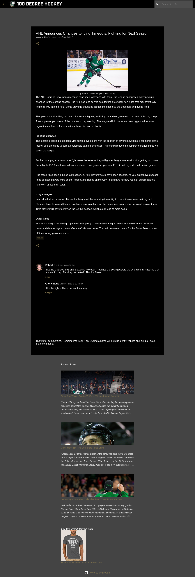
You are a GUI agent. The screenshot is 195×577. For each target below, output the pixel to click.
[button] (37, 43)
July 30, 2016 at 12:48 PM (71, 284)
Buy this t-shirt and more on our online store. (82, 562)
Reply (48, 277)
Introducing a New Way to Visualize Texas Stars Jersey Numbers (91, 499)
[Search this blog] (177, 4)
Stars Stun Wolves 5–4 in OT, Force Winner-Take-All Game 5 (90, 396)
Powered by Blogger (97, 572)
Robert (49, 265)
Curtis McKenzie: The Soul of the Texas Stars (82, 448)
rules (40, 238)
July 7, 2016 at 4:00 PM (64, 265)
